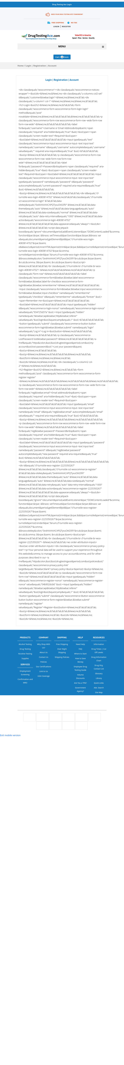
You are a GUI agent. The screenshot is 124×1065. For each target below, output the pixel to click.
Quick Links (99, 683)
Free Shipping (58, 22)
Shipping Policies (62, 657)
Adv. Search (99, 687)
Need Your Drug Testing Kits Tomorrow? (67, 14)
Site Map (99, 692)
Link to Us (43, 671)
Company (43, 637)
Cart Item (62, 57)
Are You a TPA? (80, 683)
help (80, 637)
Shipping (62, 637)
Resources (99, 637)
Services (25, 664)
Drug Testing (25, 649)
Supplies (25, 658)
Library (99, 678)
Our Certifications (43, 666)
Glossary (99, 673)
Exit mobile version (10, 735)
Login (56, 26)
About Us (43, 652)
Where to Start (80, 653)
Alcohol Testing (25, 644)
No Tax (74, 22)
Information (99, 644)
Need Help (80, 644)
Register (66, 26)
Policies (43, 662)
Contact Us (43, 657)
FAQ (80, 649)
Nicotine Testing (25, 653)
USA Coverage (44, 676)
